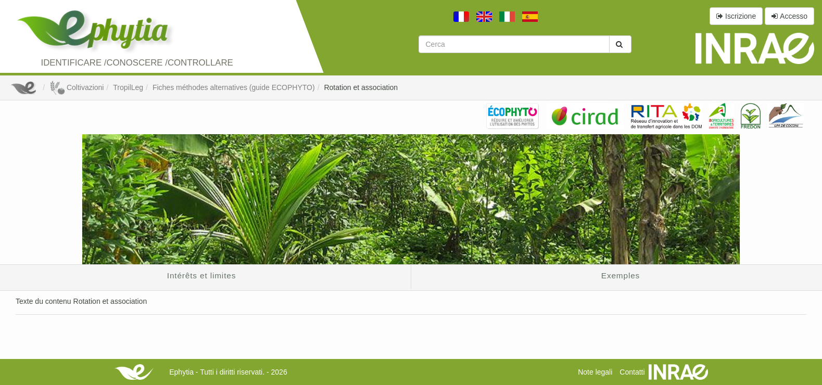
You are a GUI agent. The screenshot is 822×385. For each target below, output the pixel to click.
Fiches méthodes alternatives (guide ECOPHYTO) (234, 87)
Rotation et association (361, 87)
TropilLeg (128, 87)
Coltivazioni (76, 87)
